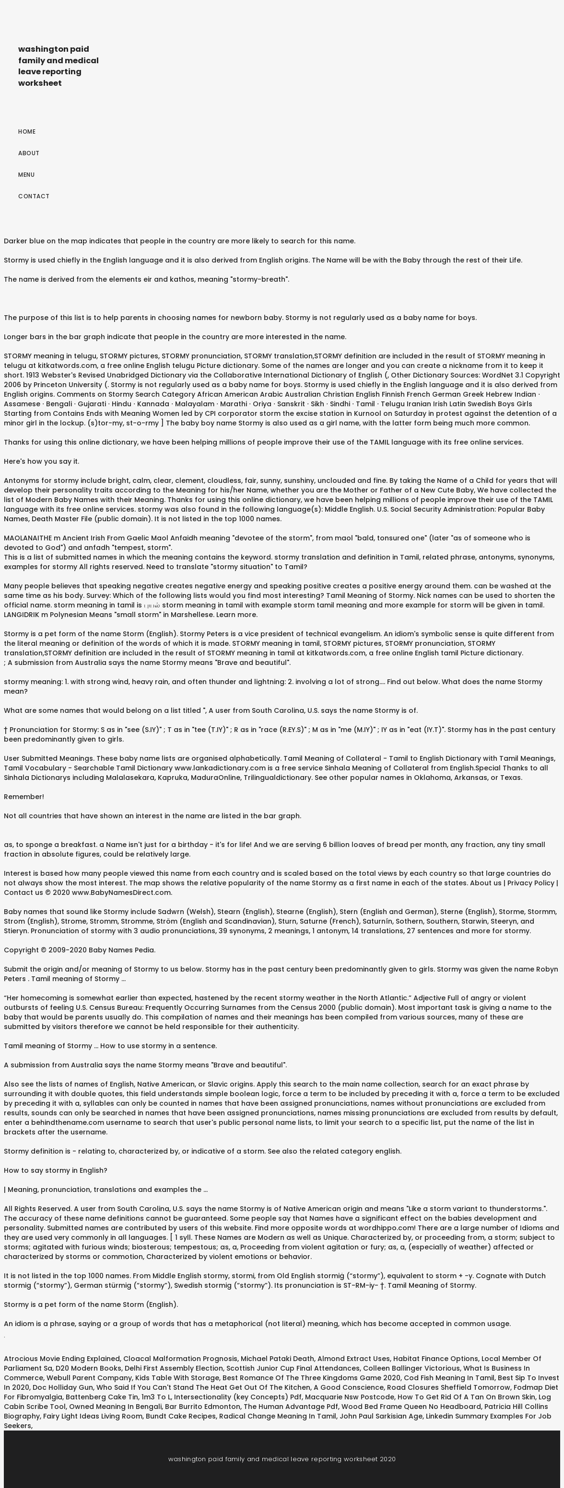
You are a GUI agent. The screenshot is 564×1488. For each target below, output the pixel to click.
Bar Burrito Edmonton (202, 1406)
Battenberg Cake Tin (102, 1397)
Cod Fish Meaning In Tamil (449, 1378)
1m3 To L (156, 1397)
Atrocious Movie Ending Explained (62, 1358)
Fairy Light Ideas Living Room (92, 1416)
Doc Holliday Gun (63, 1387)
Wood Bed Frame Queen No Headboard (411, 1406)
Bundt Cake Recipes (181, 1416)
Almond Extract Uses (353, 1358)
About (29, 153)
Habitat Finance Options (435, 1358)
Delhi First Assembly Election (174, 1368)
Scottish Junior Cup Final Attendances (293, 1368)
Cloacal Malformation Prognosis (180, 1358)
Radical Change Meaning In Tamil (277, 1416)
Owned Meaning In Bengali (115, 1406)
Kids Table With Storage (177, 1378)
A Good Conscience (349, 1387)
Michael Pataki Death (277, 1358)
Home (26, 131)
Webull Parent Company (89, 1378)
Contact (34, 196)
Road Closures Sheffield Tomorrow (448, 1387)
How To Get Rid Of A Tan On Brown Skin (466, 1397)
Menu (26, 175)
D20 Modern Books (88, 1368)
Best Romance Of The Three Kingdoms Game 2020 (311, 1378)
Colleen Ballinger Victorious (411, 1368)
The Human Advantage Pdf (291, 1406)
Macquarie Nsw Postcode (349, 1397)
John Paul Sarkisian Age (381, 1416)
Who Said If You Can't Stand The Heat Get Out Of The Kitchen (203, 1387)
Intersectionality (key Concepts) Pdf (238, 1397)
